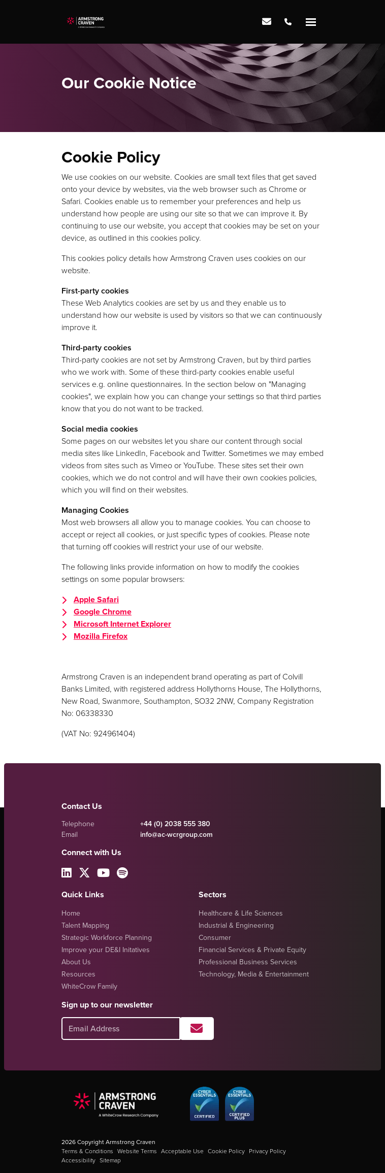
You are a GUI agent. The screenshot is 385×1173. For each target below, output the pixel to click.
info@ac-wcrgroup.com (176, 834)
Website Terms (137, 1151)
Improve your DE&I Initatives (105, 949)
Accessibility (78, 1160)
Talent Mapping (85, 925)
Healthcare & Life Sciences (241, 913)
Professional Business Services (248, 962)
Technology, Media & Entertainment (254, 974)
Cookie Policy (226, 1151)
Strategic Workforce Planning (106, 937)
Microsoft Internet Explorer (122, 624)
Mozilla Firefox (100, 636)
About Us (76, 962)
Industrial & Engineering (236, 925)
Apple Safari (96, 599)
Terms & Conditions (87, 1151)
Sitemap (110, 1160)
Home (70, 913)
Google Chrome (103, 611)
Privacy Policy (267, 1151)
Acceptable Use (182, 1151)
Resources (78, 974)
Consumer (215, 937)
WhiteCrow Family (89, 986)
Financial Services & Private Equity (252, 949)
